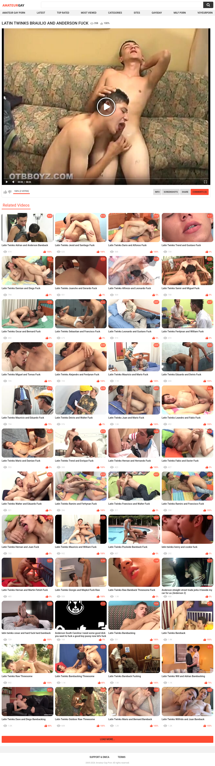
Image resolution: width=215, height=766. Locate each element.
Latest (41, 12)
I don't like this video (9, 192)
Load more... (107, 739)
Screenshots (171, 192)
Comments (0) (199, 192)
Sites (137, 12)
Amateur (13, 5)
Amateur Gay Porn (13, 12)
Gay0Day (157, 12)
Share (185, 192)
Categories (115, 12)
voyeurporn (205, 12)
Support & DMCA (99, 757)
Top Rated (63, 12)
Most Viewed (88, 12)
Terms (121, 757)
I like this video (5, 192)
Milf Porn (180, 12)
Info (157, 192)
